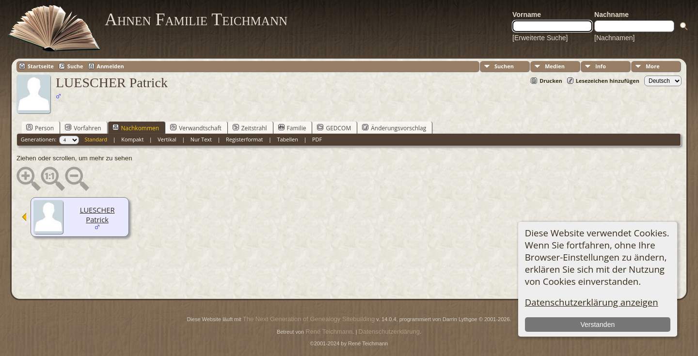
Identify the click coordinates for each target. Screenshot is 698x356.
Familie (292, 128)
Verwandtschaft (196, 128)
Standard (95, 139)
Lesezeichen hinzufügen (607, 80)
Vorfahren (83, 128)
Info (600, 66)
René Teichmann (328, 331)
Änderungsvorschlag (394, 128)
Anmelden (110, 66)
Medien (555, 66)
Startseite (41, 66)
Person (40, 128)
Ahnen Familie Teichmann (196, 19)
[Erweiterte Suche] (540, 38)
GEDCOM (334, 128)
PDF (317, 139)
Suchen (504, 66)
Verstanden (597, 324)
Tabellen (287, 139)
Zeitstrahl (250, 128)
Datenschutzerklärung (389, 331)
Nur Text (201, 139)
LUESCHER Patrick (97, 214)
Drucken (550, 80)
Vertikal (167, 139)
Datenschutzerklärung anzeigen (591, 302)
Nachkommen (135, 128)
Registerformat (244, 139)
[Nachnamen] (614, 38)
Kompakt (132, 139)
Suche (75, 66)
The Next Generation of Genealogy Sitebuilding (309, 319)
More (653, 66)
